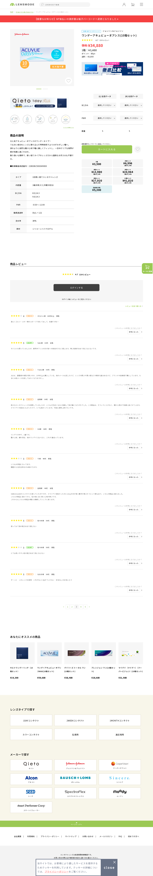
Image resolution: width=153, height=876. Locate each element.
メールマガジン (106, 836)
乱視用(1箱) (96, 189)
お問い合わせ (88, 836)
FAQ (120, 836)
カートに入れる (107, 149)
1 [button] (38, 89)
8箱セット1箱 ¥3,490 (96, 180)
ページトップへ (76, 824)
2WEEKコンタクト (75, 720)
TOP (11, 12)
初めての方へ (133, 836)
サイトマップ (70, 836)
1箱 (96, 163)
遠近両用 (120, 734)
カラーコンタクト (31, 734)
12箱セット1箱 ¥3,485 (127, 180)
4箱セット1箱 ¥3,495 (96, 172)
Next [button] (76, 53)
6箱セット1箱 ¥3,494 (127, 172)
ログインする (76, 287)
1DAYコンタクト (31, 720)
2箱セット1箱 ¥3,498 (127, 163)
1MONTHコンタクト (120, 720)
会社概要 (17, 836)
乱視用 (75, 734)
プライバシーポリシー (50, 836)
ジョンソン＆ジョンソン (24, 12)
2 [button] (45, 89)
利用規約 (31, 836)
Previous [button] (8, 53)
